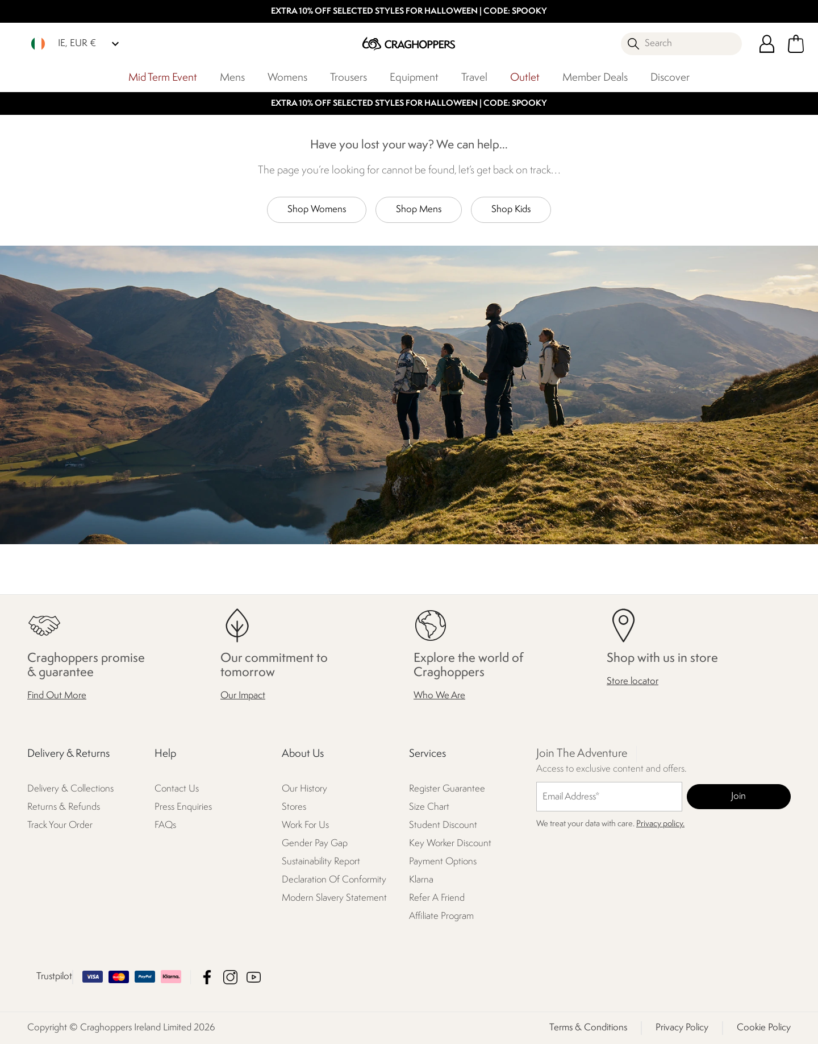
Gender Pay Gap (315, 843)
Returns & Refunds (63, 807)
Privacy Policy (682, 1028)
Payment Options (443, 862)
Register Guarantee (447, 789)
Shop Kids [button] (511, 209)
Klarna (421, 880)
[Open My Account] (767, 44)
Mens (232, 78)
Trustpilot (54, 976)
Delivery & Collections (70, 789)
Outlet (525, 78)
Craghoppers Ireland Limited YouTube (254, 977)
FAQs (165, 825)
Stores (294, 807)
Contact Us (177, 789)
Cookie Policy (764, 1028)
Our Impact (242, 696)
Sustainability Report (321, 862)
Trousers (348, 78)
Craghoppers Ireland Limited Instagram (230, 977)
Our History (304, 789)
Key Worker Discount (450, 843)
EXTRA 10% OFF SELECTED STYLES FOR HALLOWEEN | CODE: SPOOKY (409, 11)
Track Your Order (60, 825)
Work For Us (305, 825)
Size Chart (429, 807)
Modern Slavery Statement (334, 898)
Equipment (414, 78)
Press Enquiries (183, 807)
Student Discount (443, 825)
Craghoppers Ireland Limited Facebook (207, 977)
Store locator (632, 681)
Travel (474, 78)
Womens (287, 78)
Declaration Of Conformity (334, 880)
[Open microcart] (796, 44)
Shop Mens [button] (418, 209)
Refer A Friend (437, 898)
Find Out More (56, 696)
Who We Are (439, 696)
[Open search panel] (681, 43)
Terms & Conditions (588, 1028)
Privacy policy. (660, 824)
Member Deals (595, 78)
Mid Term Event (162, 78)
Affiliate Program (441, 916)
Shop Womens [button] (316, 209)
